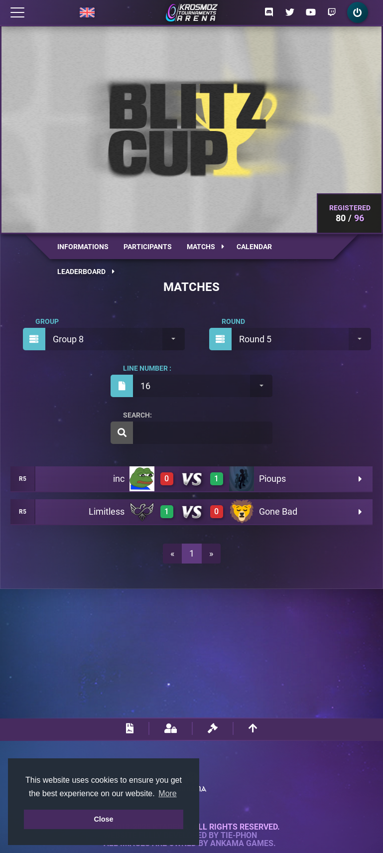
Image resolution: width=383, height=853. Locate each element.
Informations (83, 247)
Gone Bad (278, 511)
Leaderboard (86, 272)
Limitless (107, 511)
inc (119, 478)
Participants (148, 247)
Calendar (254, 247)
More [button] (167, 793)
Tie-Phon (239, 836)
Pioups (272, 478)
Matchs (205, 247)
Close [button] (103, 819)
